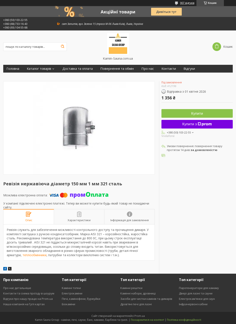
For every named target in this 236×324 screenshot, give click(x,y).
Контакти (168, 68)
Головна (12, 68)
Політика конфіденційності (184, 320)
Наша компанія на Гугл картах (24, 304)
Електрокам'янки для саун (197, 299)
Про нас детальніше (17, 288)
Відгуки (189, 68)
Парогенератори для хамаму (199, 288)
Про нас (147, 68)
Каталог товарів (39, 68)
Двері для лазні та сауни (195, 293)
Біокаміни (68, 304)
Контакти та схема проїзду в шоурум (28, 293)
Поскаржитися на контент (147, 320)
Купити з (197, 124)
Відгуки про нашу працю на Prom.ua (28, 299)
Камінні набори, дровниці (138, 293)
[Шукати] (62, 46)
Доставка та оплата (77, 68)
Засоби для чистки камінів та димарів (146, 299)
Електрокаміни (72, 293)
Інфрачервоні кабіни (193, 304)
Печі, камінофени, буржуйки (81, 299)
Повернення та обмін (117, 68)
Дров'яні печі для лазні (136, 304)
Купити (197, 113)
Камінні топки (71, 288)
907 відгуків (187, 3)
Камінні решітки (131, 288)
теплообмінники (34, 255)
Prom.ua (139, 316)
